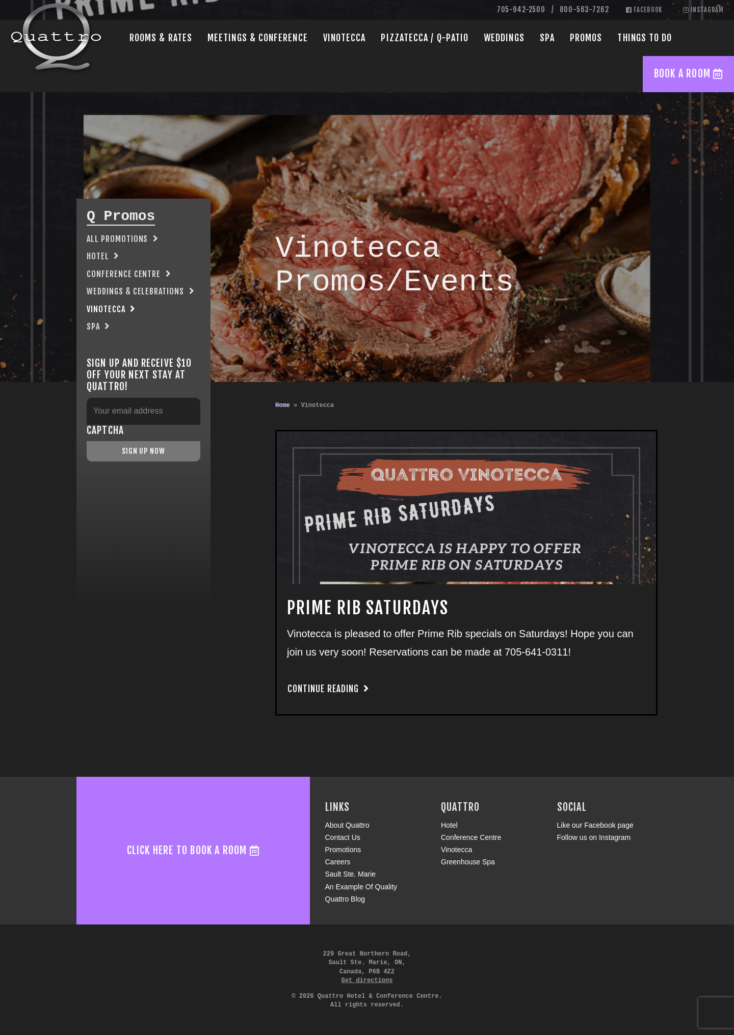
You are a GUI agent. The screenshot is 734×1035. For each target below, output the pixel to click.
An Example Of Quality (361, 887)
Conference (257, 37)
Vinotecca (344, 37)
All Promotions (117, 239)
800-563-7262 (584, 9)
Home (282, 405)
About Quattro (347, 825)
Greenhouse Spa (468, 862)
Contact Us (342, 837)
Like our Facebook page (595, 825)
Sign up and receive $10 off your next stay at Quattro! (139, 375)
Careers (338, 862)
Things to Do (644, 37)
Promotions (343, 850)
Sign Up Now (143, 451)
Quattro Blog (345, 899)
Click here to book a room (193, 850)
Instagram (703, 10)
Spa (547, 37)
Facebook (644, 10)
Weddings (504, 37)
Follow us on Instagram (594, 837)
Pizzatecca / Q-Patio (424, 37)
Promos (586, 37)
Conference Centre (124, 274)
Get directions (367, 980)
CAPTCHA (105, 431)
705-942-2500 (521, 9)
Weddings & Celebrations (135, 291)
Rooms (160, 37)
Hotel (98, 256)
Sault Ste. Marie (350, 874)
